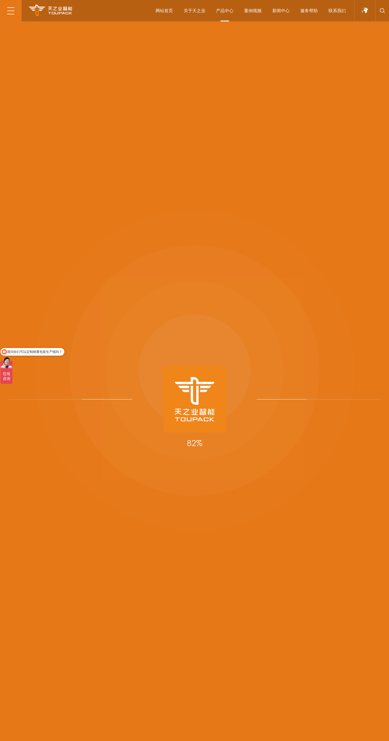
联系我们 (337, 10)
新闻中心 (281, 10)
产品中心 (224, 10)
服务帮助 (309, 10)
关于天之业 (194, 10)
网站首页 (164, 10)
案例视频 (252, 10)
